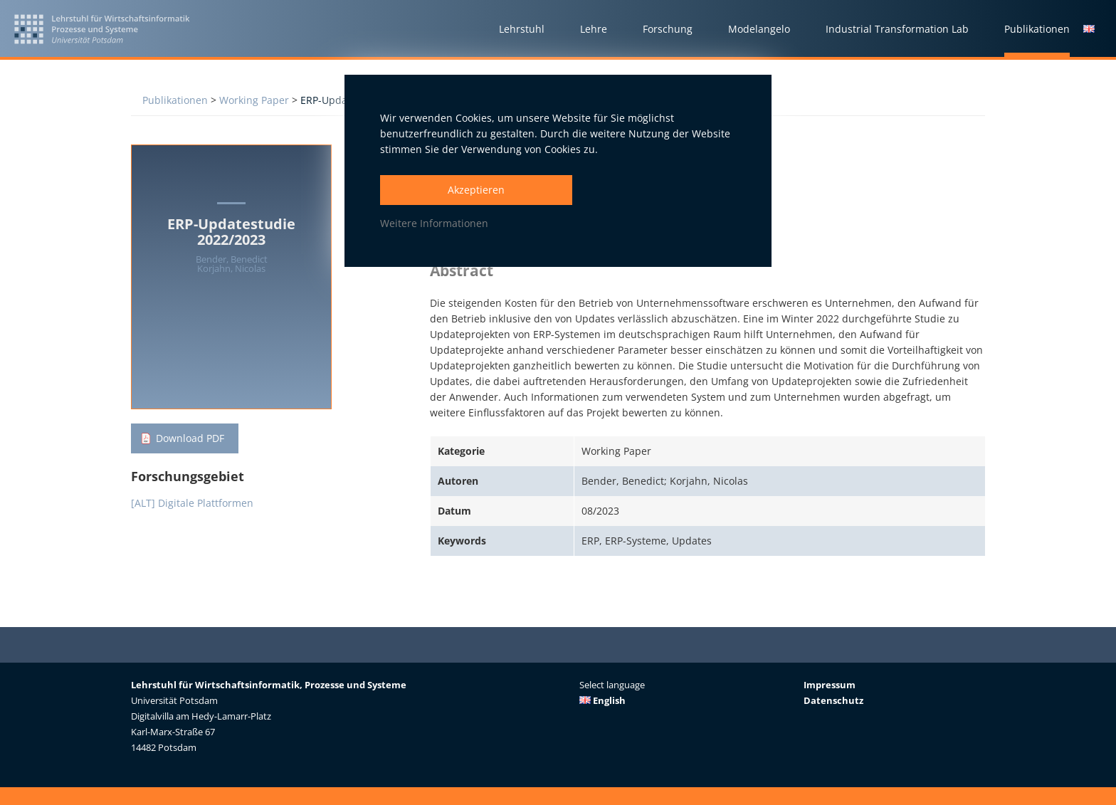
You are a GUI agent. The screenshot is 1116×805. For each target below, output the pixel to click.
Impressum (830, 684)
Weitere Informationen (434, 223)
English (602, 700)
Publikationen (175, 100)
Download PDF (190, 438)
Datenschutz (833, 700)
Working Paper (254, 100)
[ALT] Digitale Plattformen (192, 503)
